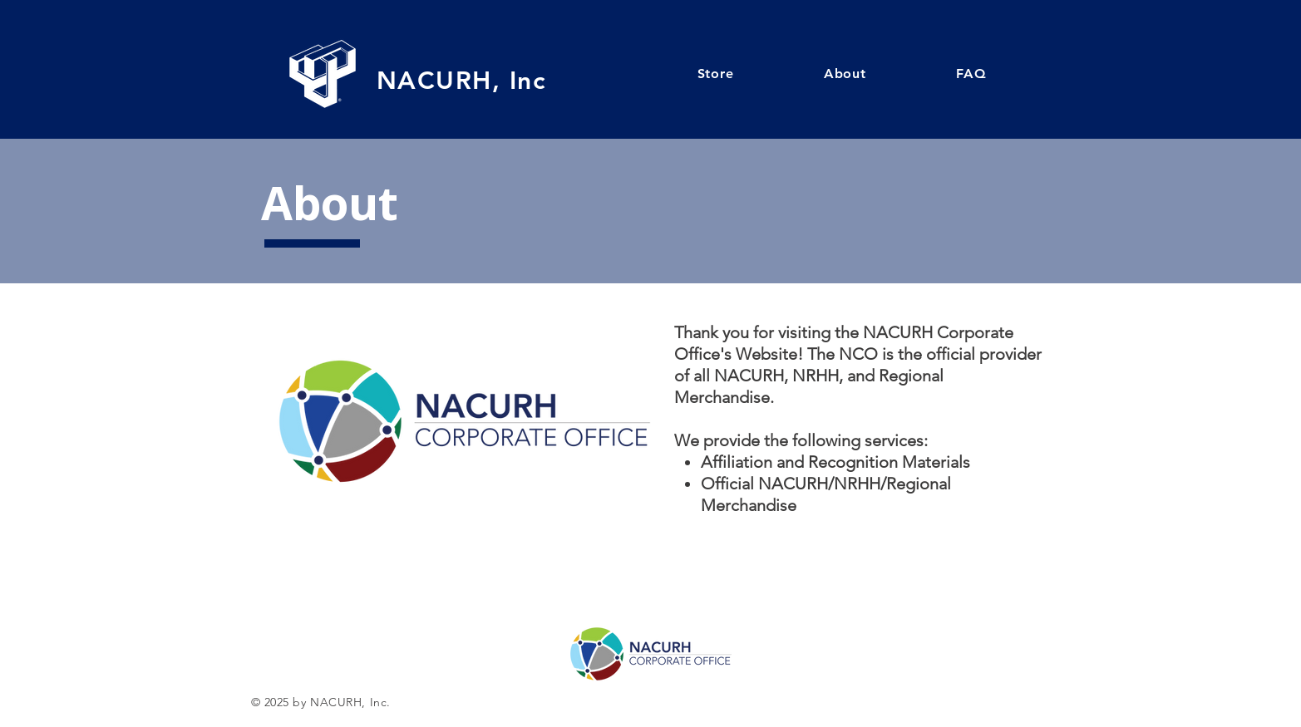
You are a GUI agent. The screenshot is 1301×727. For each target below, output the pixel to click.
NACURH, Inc (461, 81)
